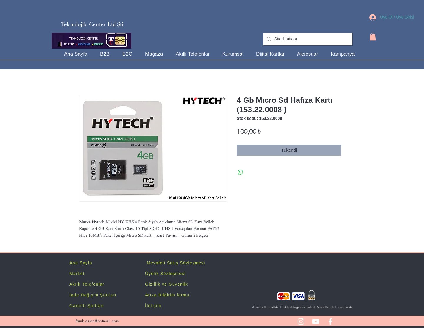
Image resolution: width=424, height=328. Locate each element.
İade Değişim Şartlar (92, 295)
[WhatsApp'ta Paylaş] (240, 172)
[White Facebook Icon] (330, 321)
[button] (373, 36)
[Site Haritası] (307, 39)
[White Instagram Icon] (301, 321)
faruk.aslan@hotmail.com (97, 321)
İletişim (153, 305)
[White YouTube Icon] (315, 321)
